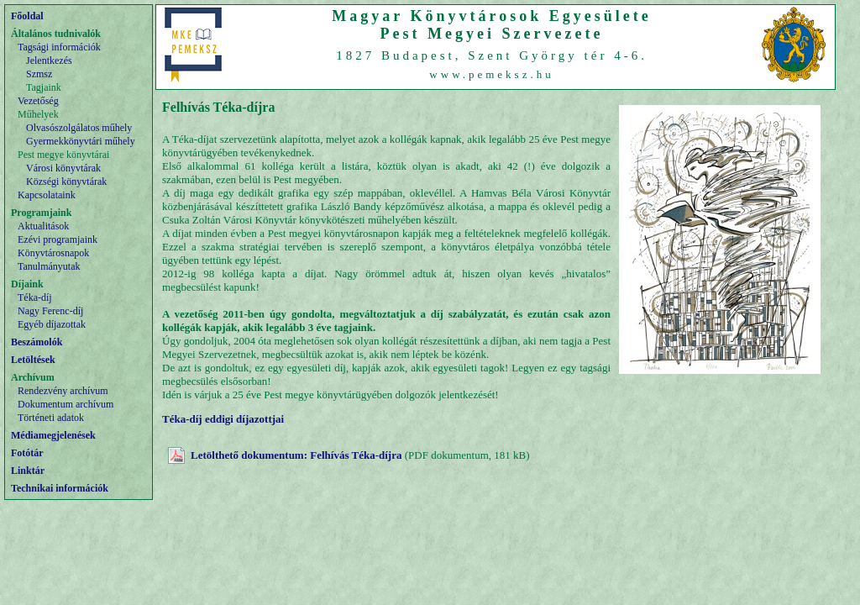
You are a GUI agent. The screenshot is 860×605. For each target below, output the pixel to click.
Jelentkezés (49, 60)
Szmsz (39, 74)
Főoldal (27, 16)
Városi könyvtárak (63, 168)
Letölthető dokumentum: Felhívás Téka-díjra (296, 455)
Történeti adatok (51, 418)
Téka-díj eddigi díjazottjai (223, 419)
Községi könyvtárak (66, 181)
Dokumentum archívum (65, 404)
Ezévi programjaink (57, 239)
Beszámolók (36, 342)
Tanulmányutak (49, 266)
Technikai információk (59, 488)
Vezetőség (38, 101)
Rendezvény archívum (63, 391)
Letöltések (33, 360)
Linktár (28, 470)
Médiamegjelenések (53, 435)
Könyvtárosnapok (53, 253)
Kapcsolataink (47, 195)
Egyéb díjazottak (52, 324)
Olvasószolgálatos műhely (79, 128)
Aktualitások (43, 226)
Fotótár (27, 453)
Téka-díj (35, 297)
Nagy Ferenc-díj (50, 311)
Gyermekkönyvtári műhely (80, 141)
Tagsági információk (59, 47)
